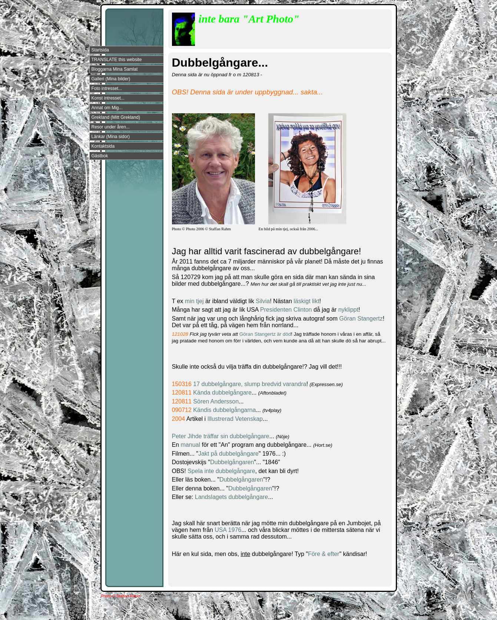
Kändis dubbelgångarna (224, 410)
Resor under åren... (111, 127)
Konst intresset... (108, 98)
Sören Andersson (216, 401)
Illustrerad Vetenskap (235, 419)
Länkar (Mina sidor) (111, 136)
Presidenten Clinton (286, 309)
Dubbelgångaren (232, 462)
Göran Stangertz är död (265, 334)
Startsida (100, 50)
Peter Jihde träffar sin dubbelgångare (220, 436)
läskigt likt (306, 301)
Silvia (263, 301)
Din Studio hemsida (379, 613)
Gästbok (100, 155)
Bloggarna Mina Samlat (115, 69)
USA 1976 (228, 530)
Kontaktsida (103, 146)
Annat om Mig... (107, 107)
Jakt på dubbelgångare (228, 453)
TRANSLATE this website (117, 59)
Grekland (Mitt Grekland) (116, 117)
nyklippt (348, 309)
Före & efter (323, 554)
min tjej (195, 301)
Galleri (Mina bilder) (111, 78)
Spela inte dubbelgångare (221, 471)
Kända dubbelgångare (222, 392)
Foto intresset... (107, 88)
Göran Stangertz (360, 318)
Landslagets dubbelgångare (231, 497)
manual (191, 445)
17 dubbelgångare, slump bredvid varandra (249, 384)
